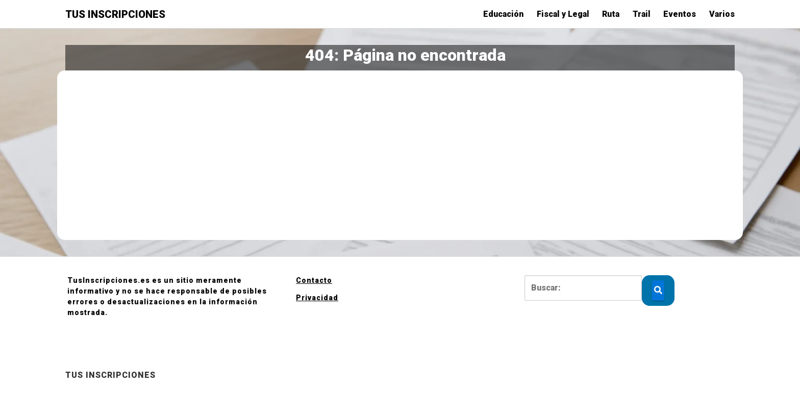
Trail (642, 14)
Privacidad (317, 298)
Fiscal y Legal (563, 14)
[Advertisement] (400, 155)
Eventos (679, 14)
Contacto (314, 280)
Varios (722, 14)
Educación (503, 14)
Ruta (610, 14)
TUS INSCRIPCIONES (115, 14)
